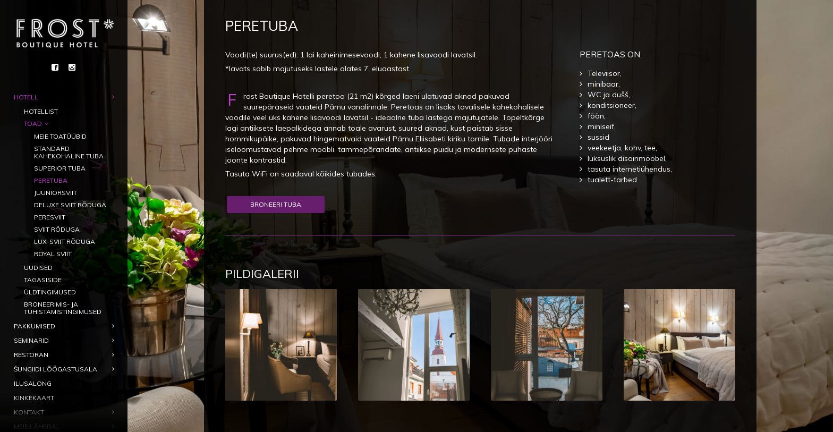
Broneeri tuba (275, 204)
